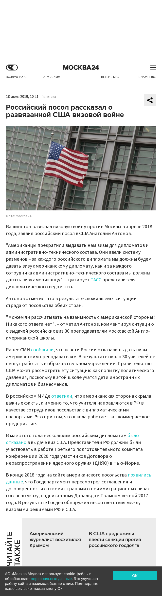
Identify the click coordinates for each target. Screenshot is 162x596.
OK (135, 575)
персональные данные (51, 578)
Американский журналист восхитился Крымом (55, 539)
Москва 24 (81, 67)
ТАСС (95, 279)
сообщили (42, 349)
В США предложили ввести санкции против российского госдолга (115, 539)
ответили (61, 396)
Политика (49, 96)
